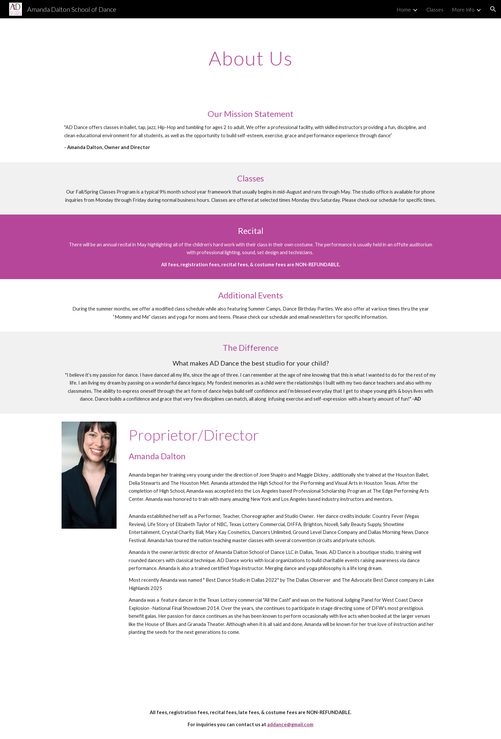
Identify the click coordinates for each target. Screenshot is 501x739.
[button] (493, 9)
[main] (250, 58)
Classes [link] (434, 9)
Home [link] (404, 9)
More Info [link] (463, 9)
